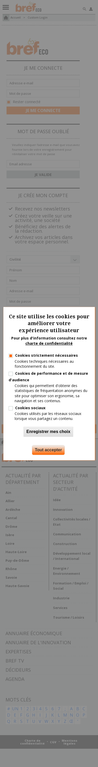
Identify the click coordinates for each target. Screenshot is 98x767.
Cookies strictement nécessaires (46, 355)
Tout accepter (48, 450)
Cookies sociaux (30, 407)
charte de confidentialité (49, 343)
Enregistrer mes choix (48, 431)
